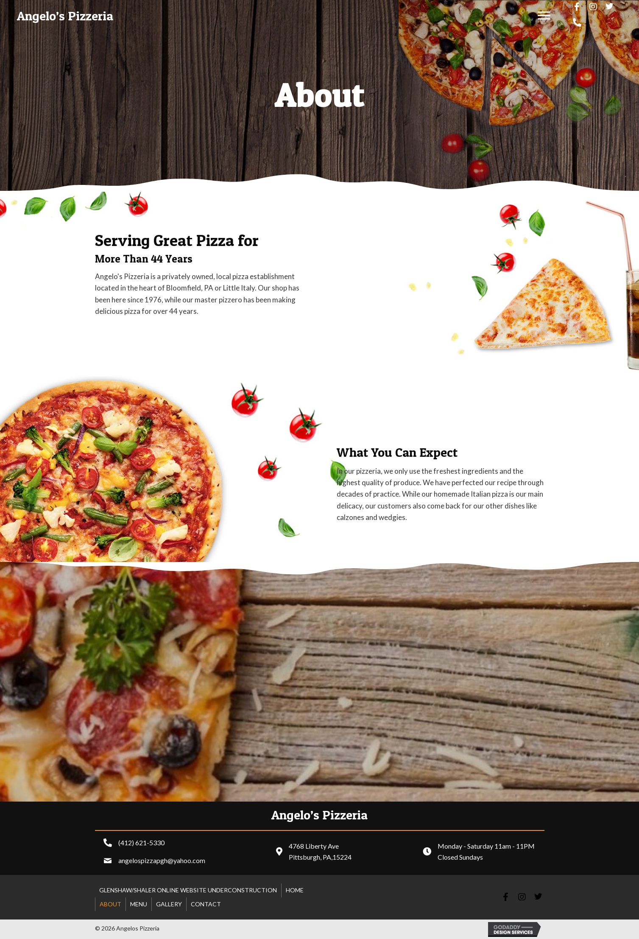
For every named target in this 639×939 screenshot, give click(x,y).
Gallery (169, 904)
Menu (138, 904)
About (110, 904)
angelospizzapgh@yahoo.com (161, 860)
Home (295, 890)
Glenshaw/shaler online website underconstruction (188, 890)
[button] (544, 16)
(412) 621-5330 (141, 842)
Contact (206, 904)
